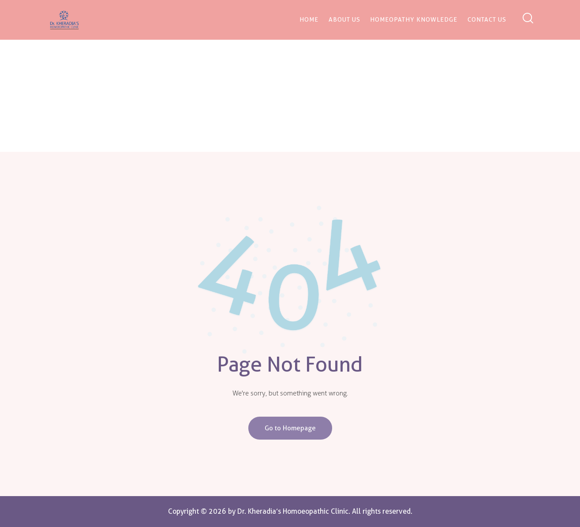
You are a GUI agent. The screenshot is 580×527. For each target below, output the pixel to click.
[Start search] (527, 19)
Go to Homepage (290, 428)
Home (261, 103)
